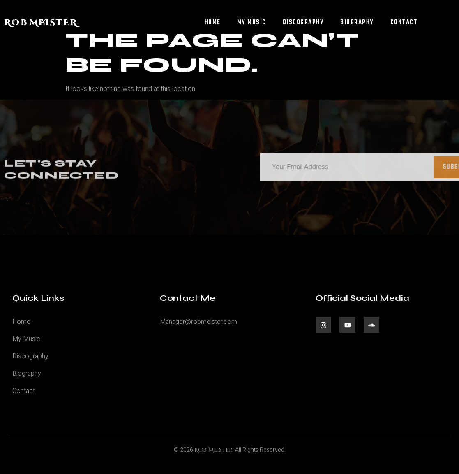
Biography (357, 22)
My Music (251, 22)
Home (213, 22)
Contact (404, 22)
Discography (303, 22)
